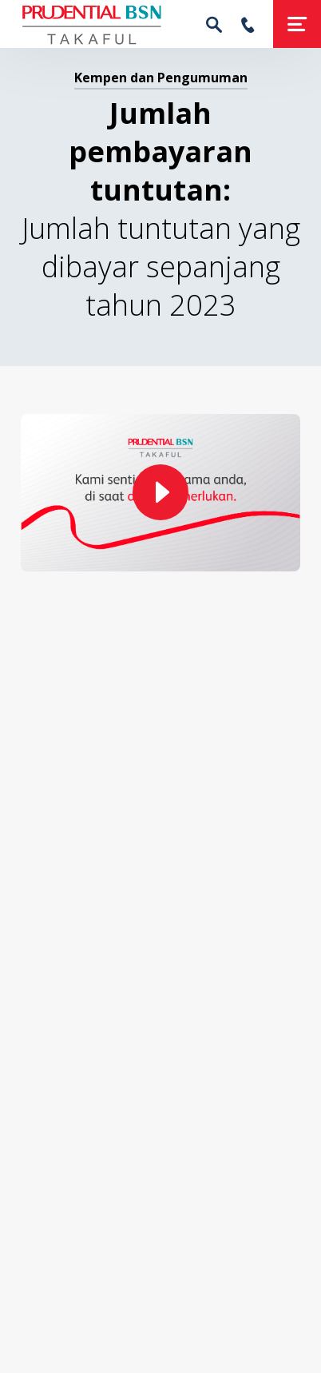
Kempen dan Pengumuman (161, 77)
